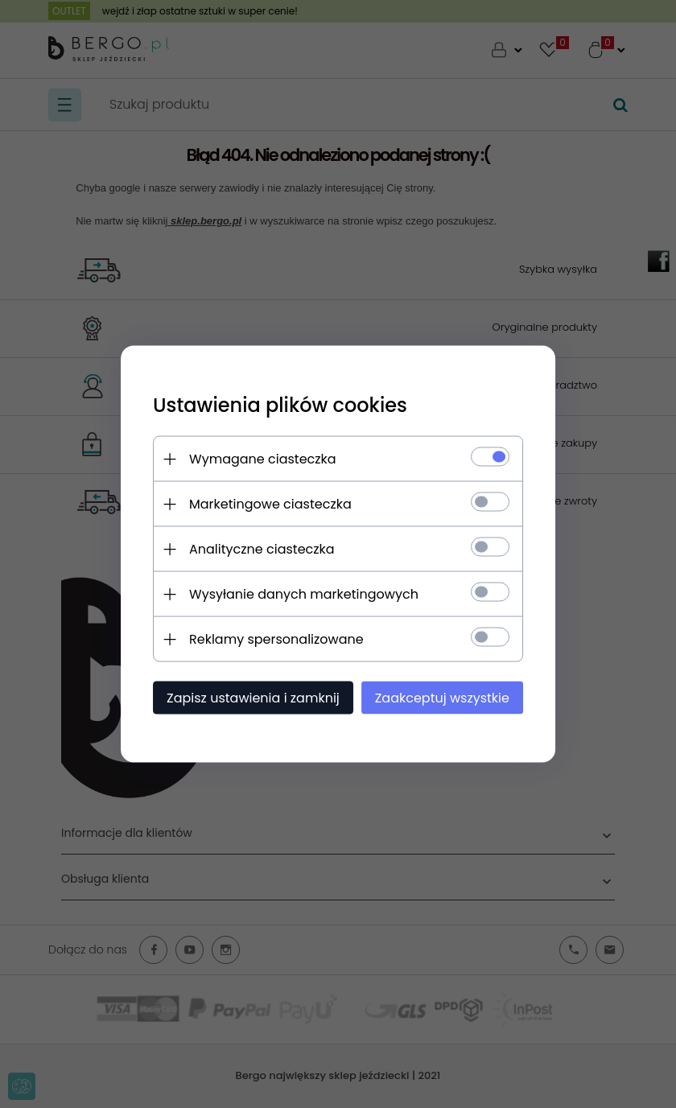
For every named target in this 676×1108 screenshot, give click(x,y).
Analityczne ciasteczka (262, 549)
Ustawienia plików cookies (280, 405)
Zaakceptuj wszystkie (442, 698)
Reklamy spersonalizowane (276, 639)
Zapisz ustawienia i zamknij (253, 698)
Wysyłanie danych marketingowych (303, 594)
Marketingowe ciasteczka (270, 504)
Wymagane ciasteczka (262, 459)
